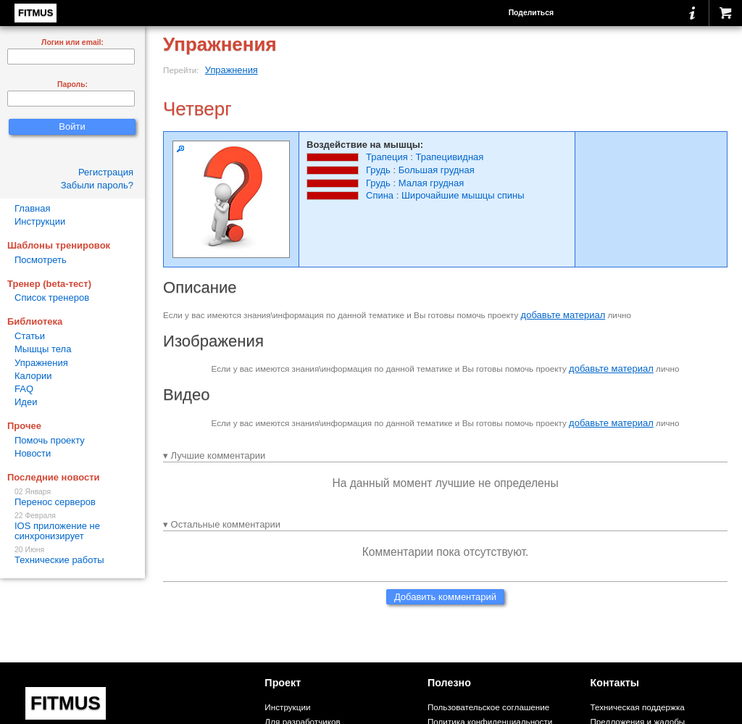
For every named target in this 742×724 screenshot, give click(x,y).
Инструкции (39, 221)
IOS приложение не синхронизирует (72, 526)
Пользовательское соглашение (488, 707)
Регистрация (105, 172)
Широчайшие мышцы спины (463, 195)
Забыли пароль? (97, 185)
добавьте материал (563, 314)
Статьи (29, 335)
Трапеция (387, 156)
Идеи (25, 401)
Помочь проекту (49, 440)
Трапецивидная (450, 156)
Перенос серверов (72, 497)
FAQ (23, 388)
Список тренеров (51, 297)
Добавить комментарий (445, 596)
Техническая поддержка (637, 707)
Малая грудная (431, 183)
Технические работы (72, 555)
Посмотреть (40, 259)
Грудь (378, 170)
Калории (33, 375)
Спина (379, 195)
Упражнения (231, 70)
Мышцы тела (42, 349)
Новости (32, 453)
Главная (32, 208)
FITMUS (35, 12)
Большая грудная (437, 170)
